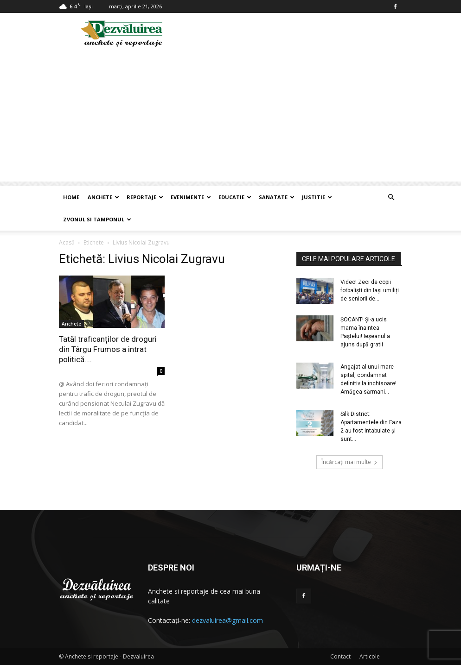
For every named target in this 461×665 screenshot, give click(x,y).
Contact (340, 656)
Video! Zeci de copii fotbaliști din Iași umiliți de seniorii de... (369, 290)
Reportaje (145, 197)
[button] (391, 197)
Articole (369, 656)
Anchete (103, 197)
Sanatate (277, 197)
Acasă (67, 242)
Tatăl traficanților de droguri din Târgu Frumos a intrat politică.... (108, 349)
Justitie (317, 197)
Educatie (234, 197)
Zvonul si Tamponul (97, 219)
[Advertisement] (230, 117)
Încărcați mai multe (349, 462)
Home (71, 197)
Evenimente (191, 197)
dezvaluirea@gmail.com (227, 620)
